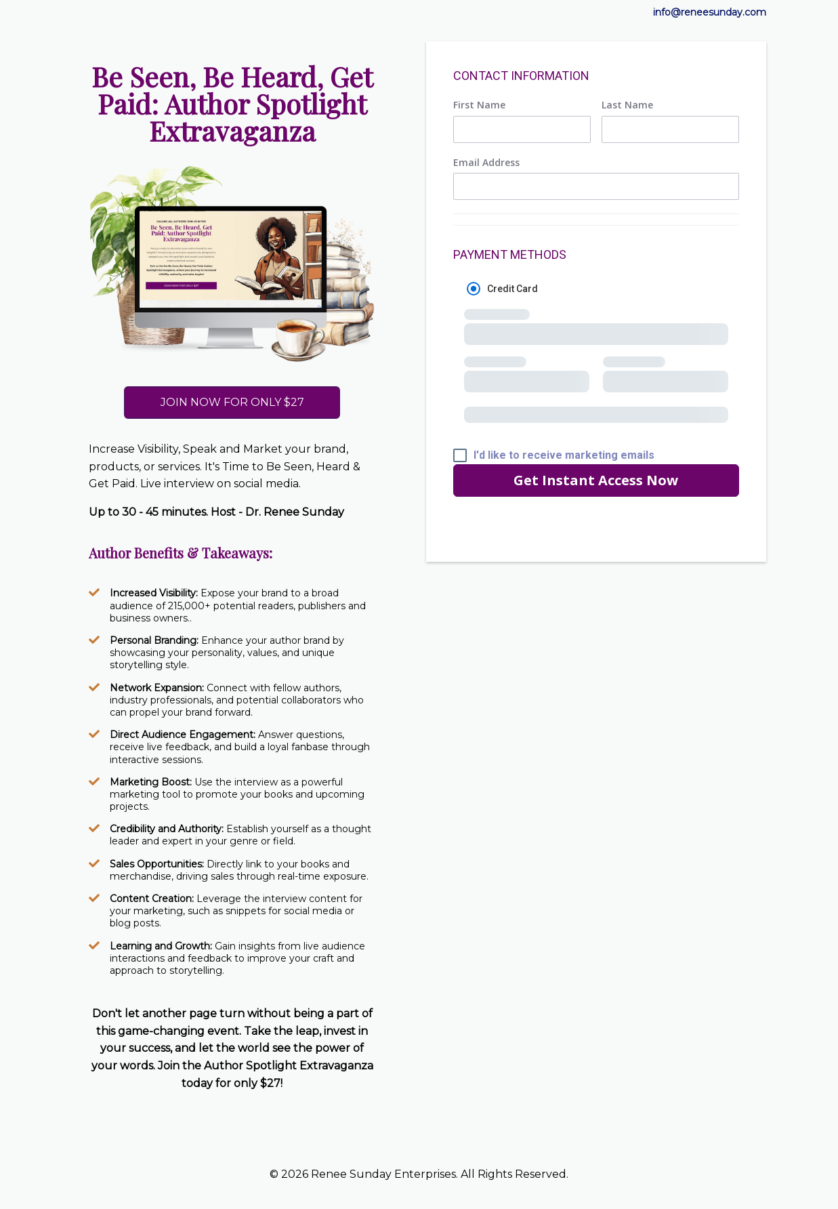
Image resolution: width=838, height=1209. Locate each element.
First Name (479, 105)
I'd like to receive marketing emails (564, 455)
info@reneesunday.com (709, 12)
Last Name (627, 105)
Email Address (486, 163)
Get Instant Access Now (596, 480)
